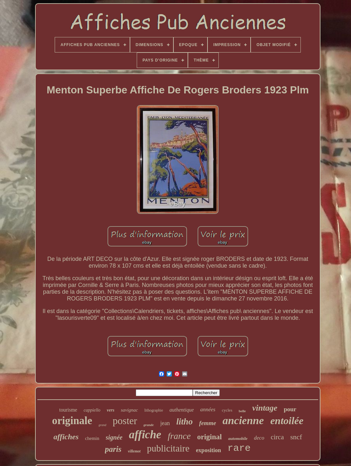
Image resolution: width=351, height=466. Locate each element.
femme (207, 423)
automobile (237, 438)
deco (259, 438)
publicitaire (168, 448)
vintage (264, 408)
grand (102, 425)
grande (148, 425)
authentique (182, 410)
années (207, 409)
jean (165, 423)
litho (184, 421)
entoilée (286, 420)
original (209, 437)
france (179, 436)
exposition (208, 450)
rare (239, 448)
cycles (227, 410)
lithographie (153, 410)
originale (72, 420)
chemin (92, 438)
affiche (145, 434)
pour (290, 409)
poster (125, 420)
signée (114, 437)
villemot (134, 451)
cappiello (92, 410)
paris (113, 449)
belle (242, 411)
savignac (129, 410)
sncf (296, 437)
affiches (66, 437)
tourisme (68, 410)
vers (110, 410)
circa (277, 437)
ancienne (243, 420)
